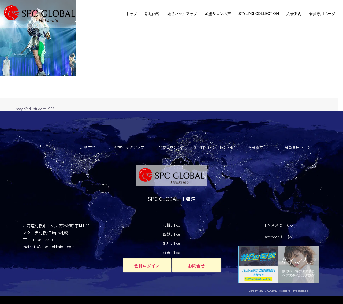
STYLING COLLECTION (258, 14)
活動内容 (152, 14)
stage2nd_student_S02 (35, 108)
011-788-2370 (42, 239)
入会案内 (293, 14)
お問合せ (196, 265)
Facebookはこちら (278, 236)
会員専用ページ (322, 14)
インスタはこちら (278, 225)
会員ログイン (147, 265)
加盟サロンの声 (218, 14)
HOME (45, 146)
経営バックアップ (182, 14)
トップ (131, 14)
